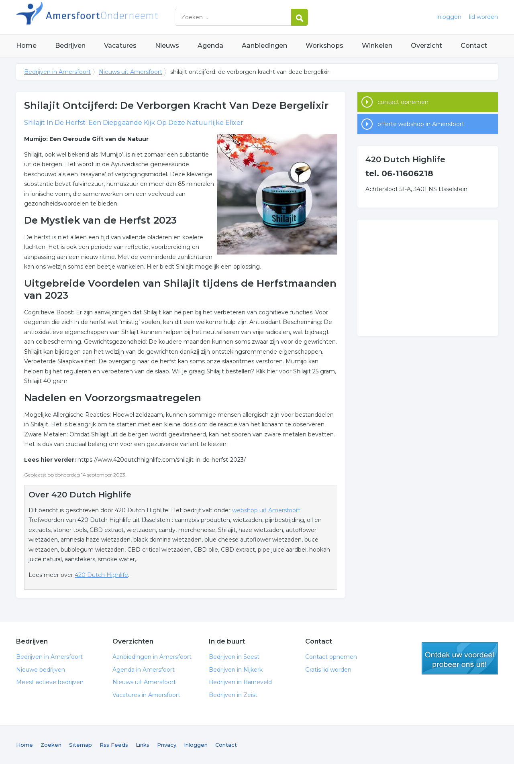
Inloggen (196, 745)
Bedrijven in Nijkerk (236, 669)
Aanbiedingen (264, 45)
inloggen (448, 16)
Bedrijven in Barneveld (240, 682)
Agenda (210, 45)
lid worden (483, 16)
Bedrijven (70, 45)
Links (142, 745)
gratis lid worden (460, 658)
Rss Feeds (114, 745)
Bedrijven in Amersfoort (116, 17)
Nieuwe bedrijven (40, 669)
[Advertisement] (427, 278)
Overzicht (426, 45)
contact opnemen (402, 102)
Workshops (324, 45)
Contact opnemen (331, 656)
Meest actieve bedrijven (50, 682)
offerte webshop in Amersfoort (420, 124)
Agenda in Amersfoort (143, 669)
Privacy (166, 745)
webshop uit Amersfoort (266, 510)
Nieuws (167, 45)
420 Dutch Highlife (101, 575)
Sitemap (80, 745)
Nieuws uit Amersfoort (130, 71)
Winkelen (377, 45)
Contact (474, 45)
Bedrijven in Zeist (233, 695)
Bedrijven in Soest (234, 656)
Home (26, 45)
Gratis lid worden (328, 669)
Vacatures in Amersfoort (146, 695)
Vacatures (120, 45)
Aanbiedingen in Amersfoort (152, 656)
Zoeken (51, 745)
